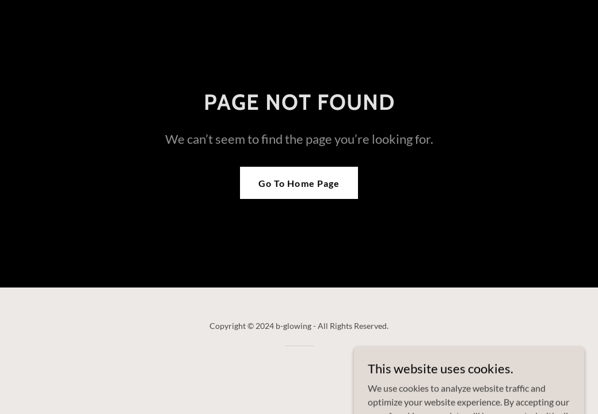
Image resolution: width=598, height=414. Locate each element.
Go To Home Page (298, 183)
